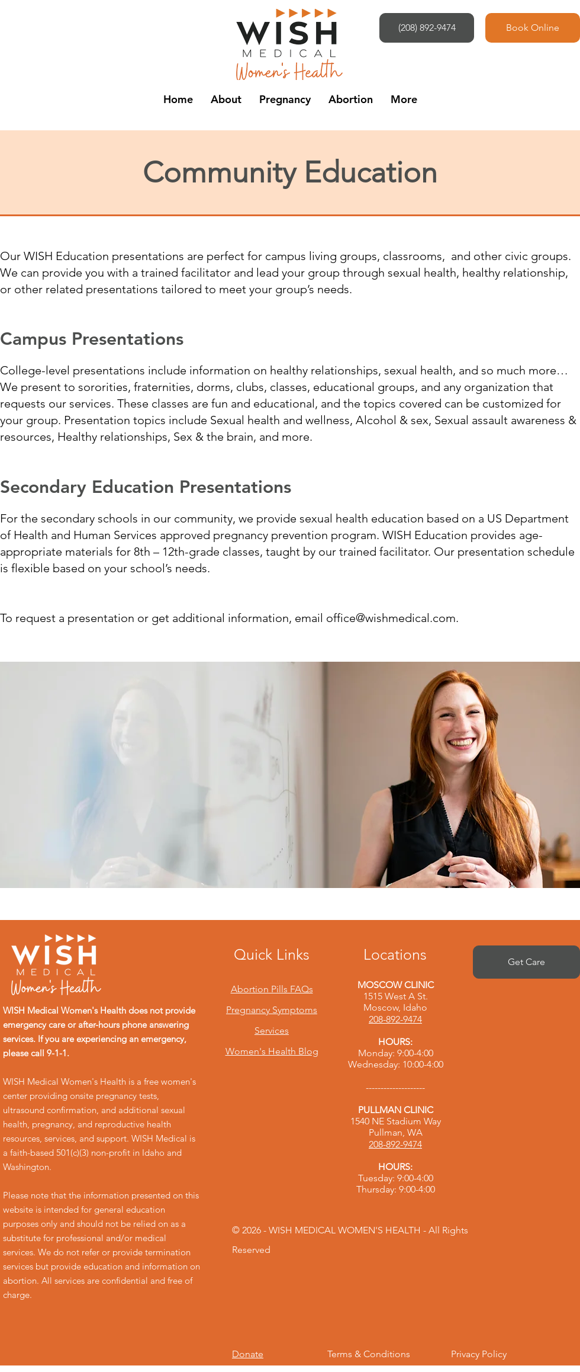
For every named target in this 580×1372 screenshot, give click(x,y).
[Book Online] (532, 28)
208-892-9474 (395, 1019)
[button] (226, 99)
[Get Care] (526, 962)
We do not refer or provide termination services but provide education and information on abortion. (101, 1266)
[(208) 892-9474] (426, 28)
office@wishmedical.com (391, 618)
